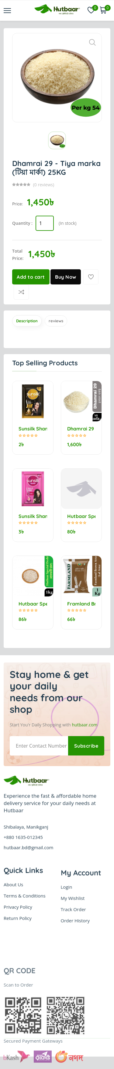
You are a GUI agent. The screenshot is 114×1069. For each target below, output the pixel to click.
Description (27, 320)
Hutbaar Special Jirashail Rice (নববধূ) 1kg (81, 516)
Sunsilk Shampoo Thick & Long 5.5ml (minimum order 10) (33, 516)
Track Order (73, 951)
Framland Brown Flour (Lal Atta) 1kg (81, 604)
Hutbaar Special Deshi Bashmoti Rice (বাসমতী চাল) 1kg (33, 604)
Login (66, 929)
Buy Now (65, 277)
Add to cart (31, 277)
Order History (75, 962)
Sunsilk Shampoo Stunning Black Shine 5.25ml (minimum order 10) (33, 429)
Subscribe (86, 746)
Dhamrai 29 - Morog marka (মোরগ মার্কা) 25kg (81, 429)
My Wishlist (73, 940)
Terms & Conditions (25, 925)
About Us (13, 914)
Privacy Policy (18, 937)
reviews (56, 320)
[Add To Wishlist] (90, 276)
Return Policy (18, 948)
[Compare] (21, 292)
